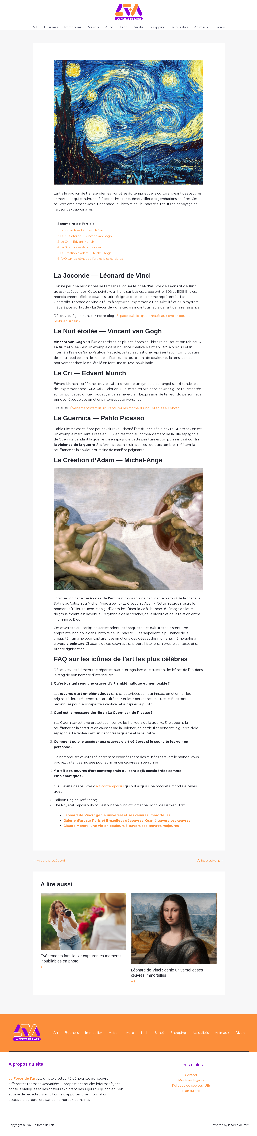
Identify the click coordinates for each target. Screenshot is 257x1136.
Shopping (157, 27)
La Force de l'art (23, 1078)
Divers (220, 27)
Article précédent (49, 860)
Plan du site (191, 1091)
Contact (191, 1075)
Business (51, 27)
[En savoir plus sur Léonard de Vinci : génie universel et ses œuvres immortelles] (174, 928)
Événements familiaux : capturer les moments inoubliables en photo (125, 408)
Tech (124, 27)
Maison (93, 27)
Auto (109, 27)
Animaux (201, 27)
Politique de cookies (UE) (191, 1085)
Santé (138, 27)
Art (35, 27)
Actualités (180, 27)
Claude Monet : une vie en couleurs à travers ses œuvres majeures (121, 826)
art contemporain (110, 786)
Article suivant (210, 860)
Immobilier (72, 27)
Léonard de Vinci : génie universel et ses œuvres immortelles (116, 815)
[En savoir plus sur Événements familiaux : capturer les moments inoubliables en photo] (83, 921)
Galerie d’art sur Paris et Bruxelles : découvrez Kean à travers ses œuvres (126, 821)
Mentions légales (191, 1080)
